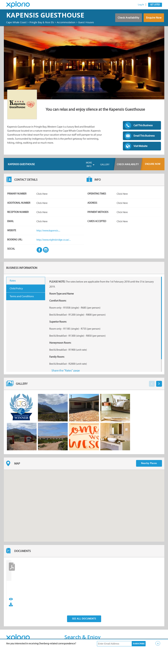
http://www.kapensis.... (48, 233)
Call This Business (143, 128)
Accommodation (72, 22)
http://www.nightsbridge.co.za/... (54, 242)
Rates (13, 283)
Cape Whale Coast (17, 22)
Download (18, 601)
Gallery (104, 167)
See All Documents (84, 616)
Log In (141, 4)
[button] (84, 506)
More (89, 167)
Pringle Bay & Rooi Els (45, 22)
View (11, 601)
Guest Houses (15, 25)
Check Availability (126, 20)
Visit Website (140, 149)
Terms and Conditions (22, 299)
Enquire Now (153, 20)
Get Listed (155, 4)
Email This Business (144, 138)
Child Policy (16, 291)
